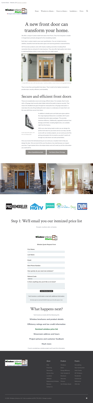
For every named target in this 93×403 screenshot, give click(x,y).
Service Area (50, 373)
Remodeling (78, 365)
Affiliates (49, 378)
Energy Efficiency (65, 370)
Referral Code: (32, 276)
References (78, 381)
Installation (74, 11)
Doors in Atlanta (62, 11)
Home (37, 11)
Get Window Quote (66, 384)
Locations (49, 376)
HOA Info (77, 384)
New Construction (80, 368)
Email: (30, 260)
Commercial (78, 378)
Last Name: (31, 255)
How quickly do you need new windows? (40, 271)
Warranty (63, 378)
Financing (49, 368)
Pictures (63, 381)
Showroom (49, 370)
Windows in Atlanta (47, 11)
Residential (78, 376)
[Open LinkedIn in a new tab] (86, 398)
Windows (63, 365)
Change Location (22, 2)
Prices (81, 11)
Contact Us (50, 387)
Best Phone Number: (34, 265)
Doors (62, 368)
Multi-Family (78, 370)
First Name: (31, 249)
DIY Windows (78, 373)
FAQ (48, 365)
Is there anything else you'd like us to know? (42, 282)
